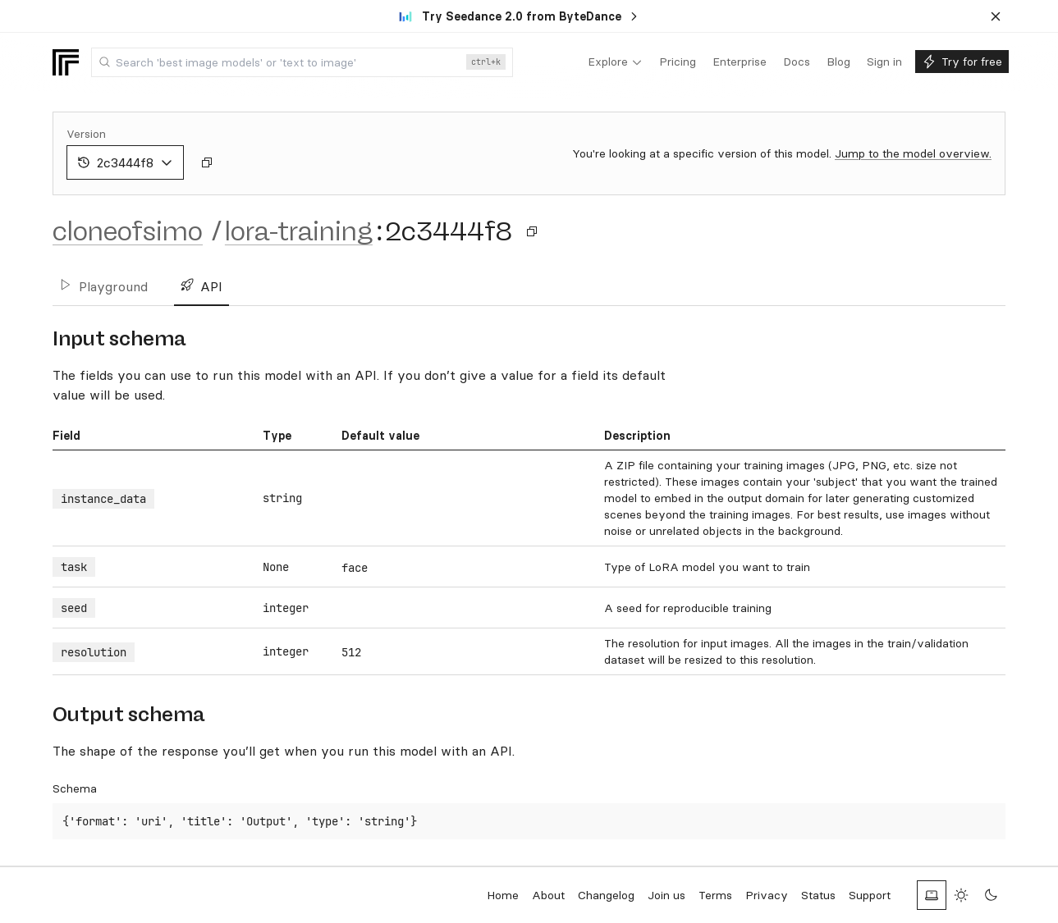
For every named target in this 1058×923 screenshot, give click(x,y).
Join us (666, 895)
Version (86, 133)
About (548, 895)
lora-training (299, 231)
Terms (715, 895)
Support (870, 895)
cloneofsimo (128, 231)
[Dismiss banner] (995, 16)
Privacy (766, 895)
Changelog (606, 895)
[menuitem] (615, 62)
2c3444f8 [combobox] (125, 162)
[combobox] (302, 62)
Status (818, 895)
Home (503, 895)
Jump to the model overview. (913, 153)
